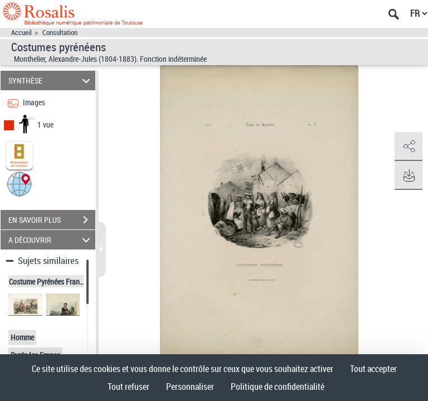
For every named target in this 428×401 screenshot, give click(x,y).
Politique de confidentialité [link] (277, 386)
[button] (19, 183)
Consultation (59, 32)
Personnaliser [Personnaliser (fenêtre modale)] (190, 386)
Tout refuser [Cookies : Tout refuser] (128, 386)
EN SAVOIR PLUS (51, 220)
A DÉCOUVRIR (51, 240)
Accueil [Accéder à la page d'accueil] (21, 32)
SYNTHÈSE (51, 80)
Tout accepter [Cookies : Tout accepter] (373, 369)
